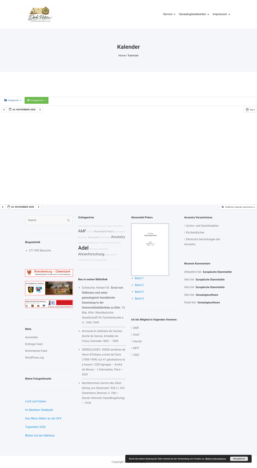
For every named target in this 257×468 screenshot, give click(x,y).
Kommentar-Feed (36, 351)
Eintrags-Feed (33, 344)
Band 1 (139, 278)
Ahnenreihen (120, 232)
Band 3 (139, 291)
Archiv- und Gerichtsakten (202, 225)
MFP (136, 348)
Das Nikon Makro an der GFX (43, 418)
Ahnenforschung (91, 254)
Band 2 (139, 285)
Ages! (97, 243)
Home (122, 55)
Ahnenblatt (103, 249)
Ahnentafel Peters (104, 231)
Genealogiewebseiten (192, 14)
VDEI (136, 355)
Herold (137, 341)
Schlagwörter (36, 100)
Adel (83, 248)
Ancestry (118, 237)
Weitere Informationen (215, 459)
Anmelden (31, 337)
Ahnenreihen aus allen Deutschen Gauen (95, 226)
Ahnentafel (93, 237)
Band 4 (139, 298)
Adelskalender (101, 260)
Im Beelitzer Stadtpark (39, 410)
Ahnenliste (93, 249)
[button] (238, 207)
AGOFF (90, 232)
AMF (82, 231)
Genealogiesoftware (207, 294)
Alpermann (83, 237)
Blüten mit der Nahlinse (40, 435)
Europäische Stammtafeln (217, 271)
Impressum (220, 14)
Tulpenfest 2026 (35, 427)
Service (167, 14)
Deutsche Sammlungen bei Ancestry (202, 242)
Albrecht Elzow (114, 243)
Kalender (133, 55)
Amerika (104, 243)
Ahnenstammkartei (86, 243)
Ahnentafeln (118, 226)
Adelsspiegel (104, 237)
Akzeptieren (239, 459)
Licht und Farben (35, 401)
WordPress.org (34, 357)
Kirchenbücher (195, 232)
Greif (136, 334)
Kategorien (13, 100)
